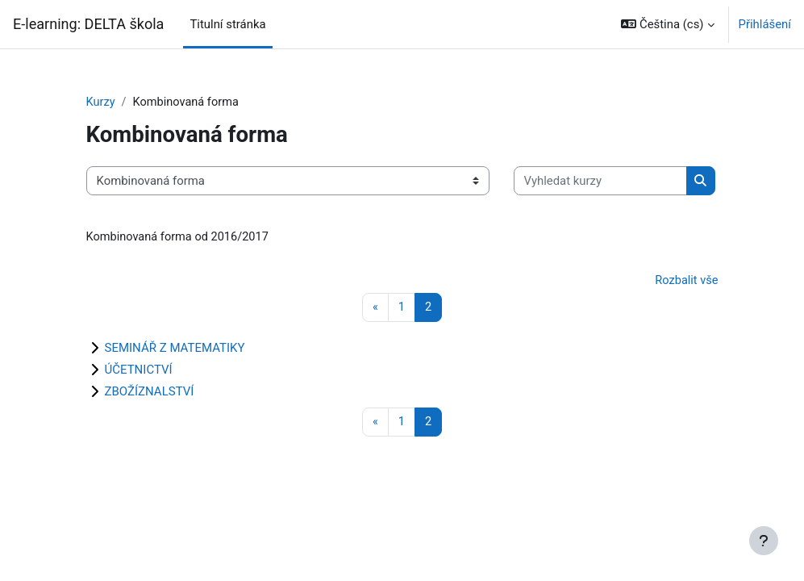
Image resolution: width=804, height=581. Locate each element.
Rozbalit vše (685, 281)
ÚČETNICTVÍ (139, 371)
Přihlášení (765, 24)
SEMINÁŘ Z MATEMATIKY (175, 349)
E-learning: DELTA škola (88, 23)
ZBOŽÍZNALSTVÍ (149, 393)
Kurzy (101, 102)
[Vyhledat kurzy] (600, 181)
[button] (667, 24)
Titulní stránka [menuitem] (227, 24)
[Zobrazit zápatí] (763, 540)
